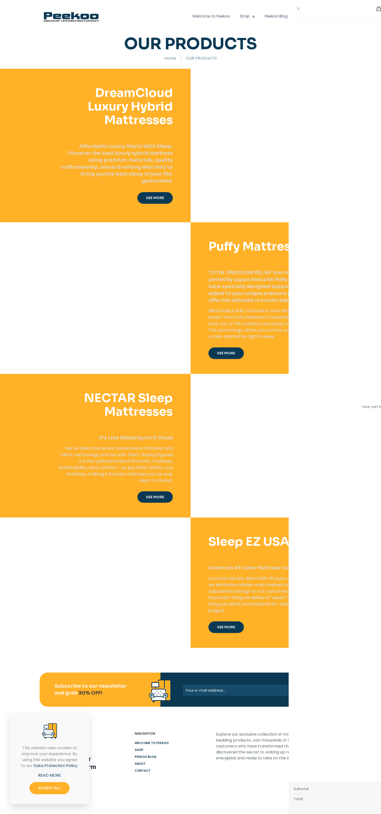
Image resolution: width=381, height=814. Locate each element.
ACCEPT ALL (49, 788)
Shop (139, 750)
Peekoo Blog (145, 757)
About (140, 764)
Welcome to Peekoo (152, 743)
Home (170, 58)
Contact (143, 771)
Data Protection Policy (55, 766)
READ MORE (49, 775)
